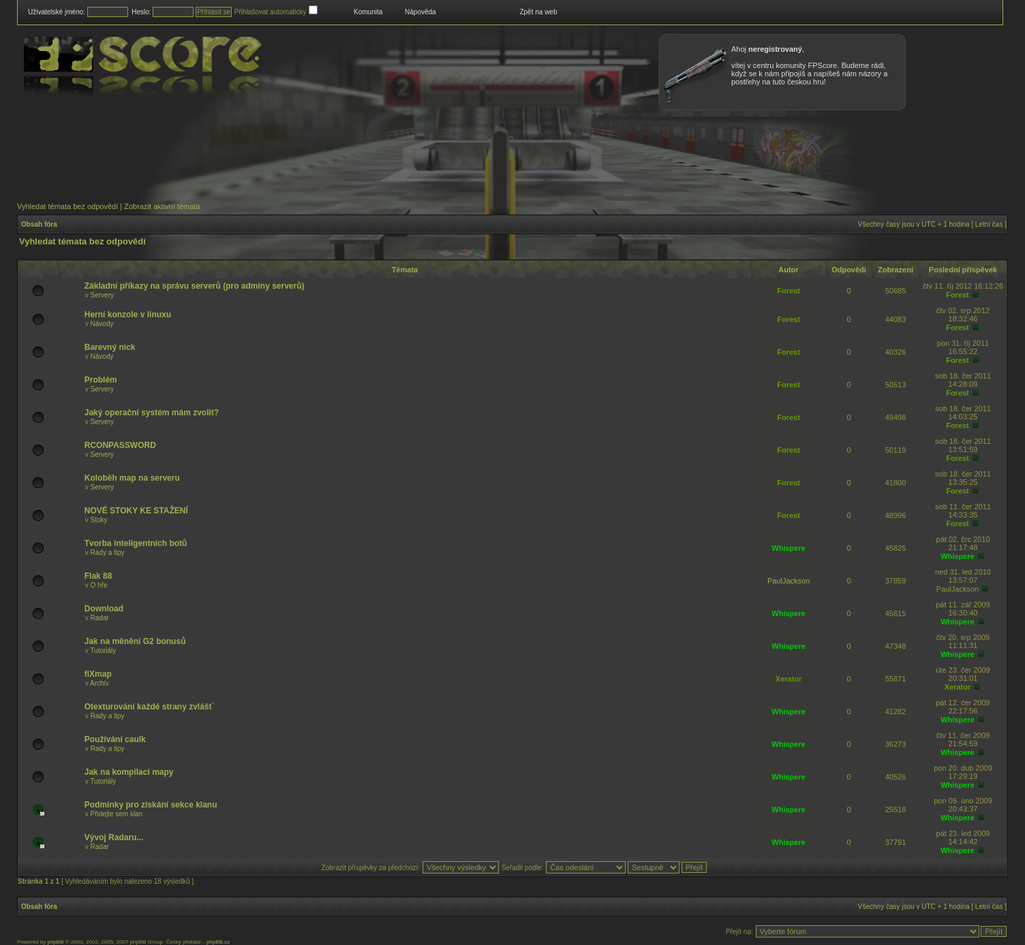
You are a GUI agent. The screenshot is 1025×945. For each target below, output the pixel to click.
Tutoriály (103, 650)
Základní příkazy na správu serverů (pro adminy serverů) (195, 286)
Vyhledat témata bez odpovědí (67, 206)
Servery (102, 295)
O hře (99, 585)
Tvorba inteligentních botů (136, 543)
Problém (101, 380)
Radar (100, 618)
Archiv (99, 683)
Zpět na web (538, 12)
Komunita (368, 12)
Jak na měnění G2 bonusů (135, 641)
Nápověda (420, 12)
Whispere (788, 548)
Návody (102, 323)
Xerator (789, 679)
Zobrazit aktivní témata (162, 206)
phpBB (55, 942)
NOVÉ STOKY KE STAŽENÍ (136, 510)
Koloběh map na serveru (132, 478)
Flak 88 (98, 576)
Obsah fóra (39, 224)
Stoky (99, 520)
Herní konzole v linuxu (128, 314)
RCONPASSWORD (120, 445)
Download (104, 608)
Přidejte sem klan (117, 814)
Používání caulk (115, 739)
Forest (788, 291)
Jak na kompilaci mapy (129, 772)
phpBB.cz (218, 942)
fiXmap (98, 674)
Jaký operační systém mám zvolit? (152, 412)
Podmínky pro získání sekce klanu (151, 805)
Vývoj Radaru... (114, 837)
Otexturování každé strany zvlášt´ (150, 706)
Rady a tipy (108, 552)
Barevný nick (110, 347)
